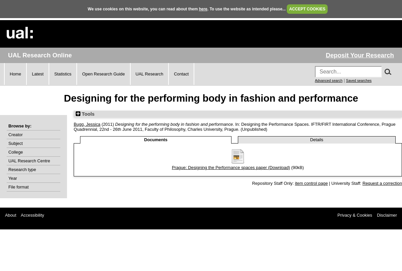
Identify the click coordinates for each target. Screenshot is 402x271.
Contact (181, 73)
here (203, 9)
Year (12, 178)
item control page (311, 183)
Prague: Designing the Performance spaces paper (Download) (231, 167)
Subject (15, 143)
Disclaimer (387, 215)
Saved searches (359, 80)
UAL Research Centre (29, 160)
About (10, 215)
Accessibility (32, 215)
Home (15, 73)
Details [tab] (316, 139)
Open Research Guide (103, 73)
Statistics (62, 73)
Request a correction (382, 183)
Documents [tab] (156, 139)
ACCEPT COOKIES (307, 9)
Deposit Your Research (360, 55)
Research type (22, 169)
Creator (15, 134)
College (15, 152)
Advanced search (328, 80)
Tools (85, 114)
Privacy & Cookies (354, 215)
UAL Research (149, 73)
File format (18, 186)
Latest (38, 73)
